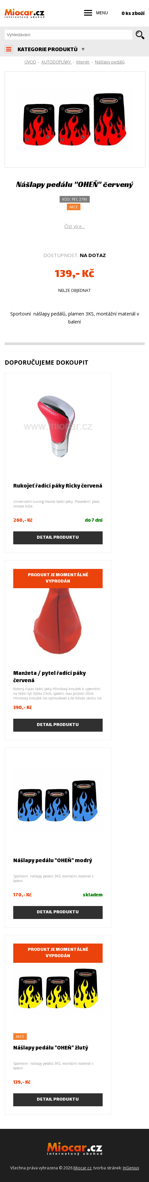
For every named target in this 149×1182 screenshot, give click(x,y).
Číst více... (74, 226)
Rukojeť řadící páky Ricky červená (57, 486)
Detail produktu (58, 538)
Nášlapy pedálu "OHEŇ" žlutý (50, 1048)
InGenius (131, 1168)
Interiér (83, 62)
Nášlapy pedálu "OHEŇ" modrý (52, 861)
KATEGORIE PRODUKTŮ (51, 50)
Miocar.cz (82, 1168)
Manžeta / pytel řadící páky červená (49, 677)
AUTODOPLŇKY (56, 62)
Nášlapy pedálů (109, 62)
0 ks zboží (133, 14)
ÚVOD (30, 62)
